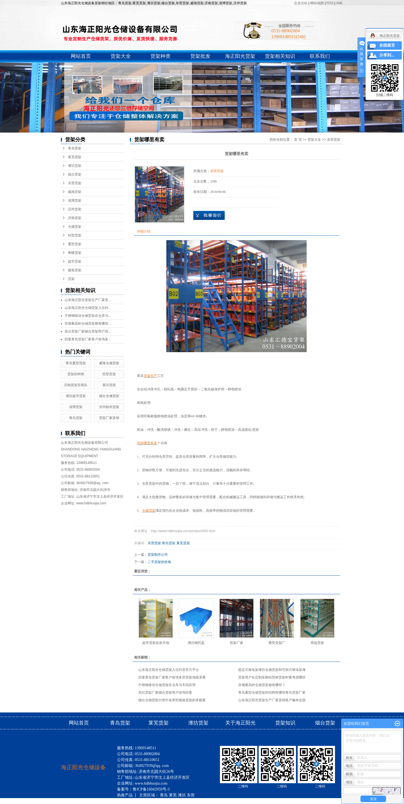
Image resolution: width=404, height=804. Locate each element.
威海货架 (74, 192)
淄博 (130, 801)
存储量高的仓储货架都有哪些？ (261, 685)
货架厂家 (236, 643)
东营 (191, 795)
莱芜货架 (74, 157)
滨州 (139, 801)
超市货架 (74, 261)
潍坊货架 (74, 166)
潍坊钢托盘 (196, 643)
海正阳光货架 (240, 56)
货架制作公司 (158, 555)
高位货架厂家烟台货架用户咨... (88, 331)
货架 (71, 279)
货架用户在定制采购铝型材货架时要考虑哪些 (272, 677)
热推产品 (125, 795)
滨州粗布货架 (109, 407)
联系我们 (320, 56)
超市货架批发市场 (155, 643)
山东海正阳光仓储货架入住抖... (88, 308)
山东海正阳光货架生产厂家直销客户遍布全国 (272, 700)
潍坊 (182, 795)
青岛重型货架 (76, 363)
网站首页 (81, 56)
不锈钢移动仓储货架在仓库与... (88, 316)
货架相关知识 (280, 56)
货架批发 (200, 56)
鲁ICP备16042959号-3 (151, 789)
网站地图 (317, 3)
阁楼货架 (74, 253)
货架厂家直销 (109, 418)
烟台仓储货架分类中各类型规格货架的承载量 (172, 700)
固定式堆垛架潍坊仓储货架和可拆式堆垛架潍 (272, 670)
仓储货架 (74, 227)
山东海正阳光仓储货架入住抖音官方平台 (168, 670)
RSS (330, 3)
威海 (121, 801)
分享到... (386, 55)
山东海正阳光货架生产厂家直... (88, 300)
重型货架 (74, 244)
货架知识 (286, 723)
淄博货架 (74, 200)
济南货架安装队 (76, 385)
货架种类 (160, 56)
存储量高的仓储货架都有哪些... (88, 323)
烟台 (157, 801)
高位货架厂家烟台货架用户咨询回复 (165, 692)
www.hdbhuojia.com (91, 503)
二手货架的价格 (159, 562)
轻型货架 (74, 235)
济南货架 (74, 218)
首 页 (298, 140)
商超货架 (317, 643)
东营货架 (74, 183)
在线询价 (209, 215)
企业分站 (300, 3)
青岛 (164, 795)
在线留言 (387, 45)
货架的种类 (75, 374)
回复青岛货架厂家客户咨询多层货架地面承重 (172, 677)
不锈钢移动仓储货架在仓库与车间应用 (167, 685)
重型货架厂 (276, 643)
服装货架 (74, 270)
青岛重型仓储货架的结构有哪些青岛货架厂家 (272, 692)
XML (339, 3)
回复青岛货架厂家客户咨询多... (88, 339)
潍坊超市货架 (76, 396)
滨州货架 (74, 209)
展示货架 (109, 385)
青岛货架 (74, 148)
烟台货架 (74, 174)
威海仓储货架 (109, 363)
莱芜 (173, 795)
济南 (148, 801)
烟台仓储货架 (109, 396)
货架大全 (121, 56)
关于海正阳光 (240, 723)
